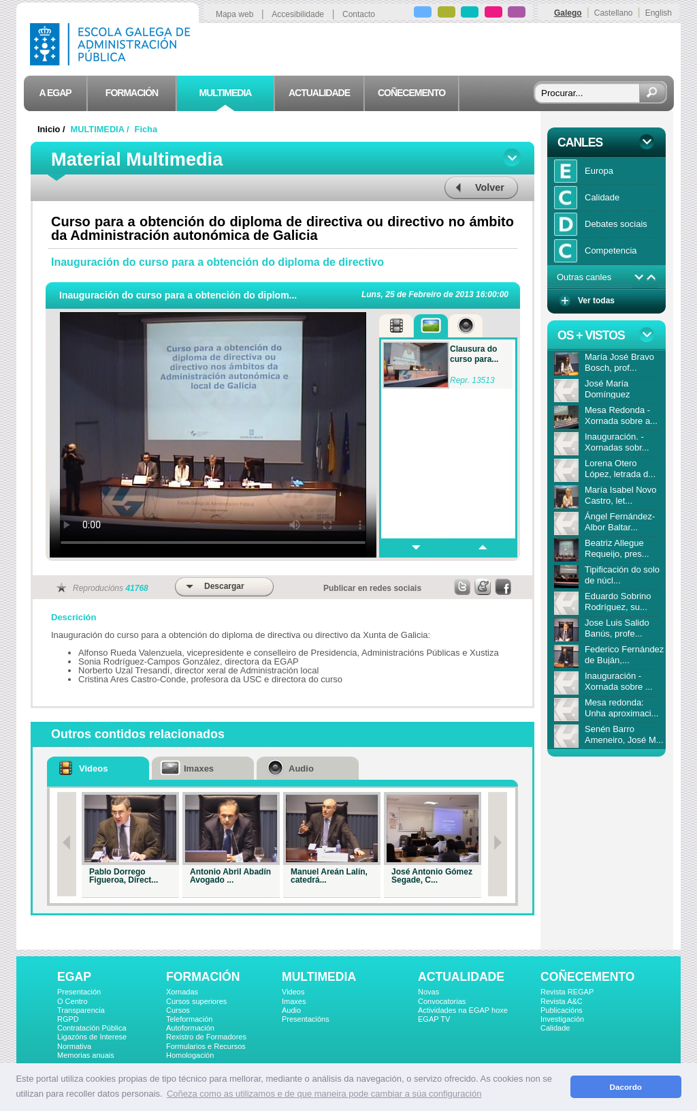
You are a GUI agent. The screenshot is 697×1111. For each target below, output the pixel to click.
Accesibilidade (298, 14)
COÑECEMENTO (587, 977)
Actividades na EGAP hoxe (463, 1010)
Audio (291, 1010)
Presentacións (305, 1019)
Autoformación (190, 1028)
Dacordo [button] (626, 1086)
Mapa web (234, 14)
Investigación (562, 1019)
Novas (428, 992)
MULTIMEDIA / (101, 129)
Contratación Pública (92, 1028)
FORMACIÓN (203, 977)
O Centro (72, 1001)
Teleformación (189, 1019)
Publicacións (561, 1010)
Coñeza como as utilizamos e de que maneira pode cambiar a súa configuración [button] (324, 1094)
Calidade (555, 1028)
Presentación (79, 992)
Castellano (613, 13)
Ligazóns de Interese (92, 1037)
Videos (293, 992)
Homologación (190, 1055)
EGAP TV (434, 1019)
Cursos (178, 1010)
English (658, 13)
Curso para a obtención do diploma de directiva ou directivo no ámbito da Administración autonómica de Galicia (282, 228)
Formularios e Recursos (206, 1046)
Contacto (358, 14)
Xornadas (182, 992)
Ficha (146, 129)
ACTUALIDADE (461, 977)
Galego (568, 13)
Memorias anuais (85, 1055)
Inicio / (52, 129)
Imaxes (294, 1001)
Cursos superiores (196, 1001)
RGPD (68, 1019)
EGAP (74, 977)
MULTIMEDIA (319, 977)
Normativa (74, 1046)
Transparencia (81, 1010)
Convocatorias (442, 1001)
